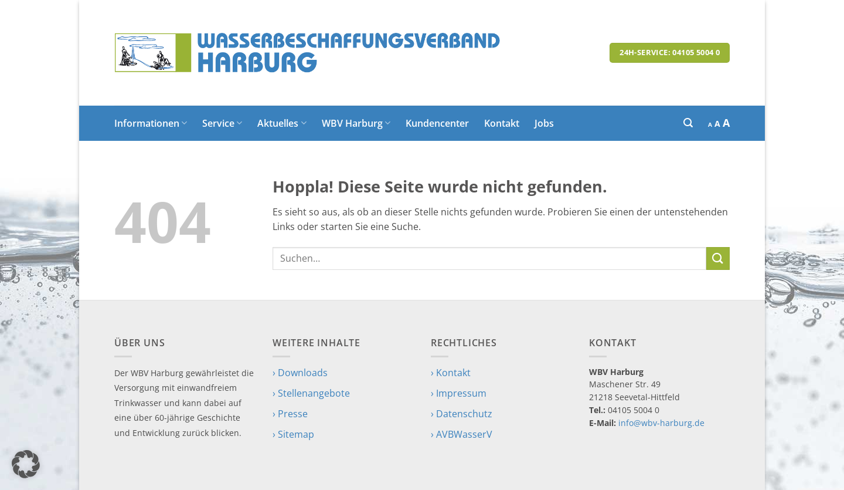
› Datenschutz (461, 413)
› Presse (290, 413)
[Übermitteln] (718, 258)
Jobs (544, 123)
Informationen (150, 123)
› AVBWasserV (461, 434)
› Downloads (300, 372)
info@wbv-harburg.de (661, 422)
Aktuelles (281, 123)
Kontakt (501, 123)
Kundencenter (437, 123)
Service (222, 123)
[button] (688, 122)
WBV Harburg (356, 123)
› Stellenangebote (311, 393)
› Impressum (458, 393)
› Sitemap (293, 434)
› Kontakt (451, 372)
